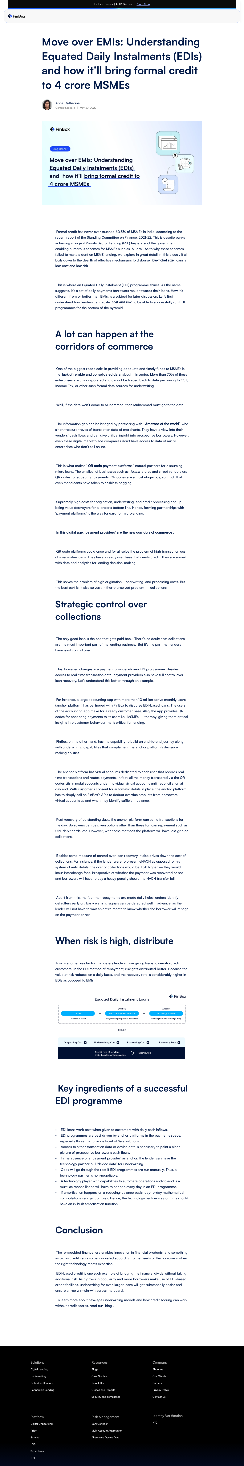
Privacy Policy (191, 1389)
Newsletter (155, 1429)
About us (188, 1369)
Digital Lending (123, 1369)
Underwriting (122, 1376)
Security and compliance (163, 1443)
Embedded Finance (125, 1383)
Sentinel (119, 1429)
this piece (170, 254)
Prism (117, 1423)
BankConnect (157, 1369)
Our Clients (189, 1376)
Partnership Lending (126, 1389)
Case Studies (156, 1423)
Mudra (136, 249)
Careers (187, 1383)
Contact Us (189, 1396)
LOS (116, 1436)
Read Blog (188, 4)
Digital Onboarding (125, 1416)
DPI (116, 1450)
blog (108, 1305)
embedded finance (78, 1252)
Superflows (121, 1443)
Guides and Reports (160, 1436)
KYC (185, 1416)
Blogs (152, 1416)
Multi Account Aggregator (164, 1376)
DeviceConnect (158, 1383)
